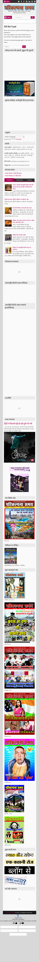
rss (26, 1)
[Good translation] (15, 923)
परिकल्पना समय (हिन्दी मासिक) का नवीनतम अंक (16, 199)
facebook (21, 1)
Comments (19, 180)
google (24, 1)
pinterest (34, 1)
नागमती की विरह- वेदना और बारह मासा (22, 208)
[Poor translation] (21, 923)
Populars (9, 180)
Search (33, 17)
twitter (18, 1)
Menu (8, 1)
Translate (16, 139)
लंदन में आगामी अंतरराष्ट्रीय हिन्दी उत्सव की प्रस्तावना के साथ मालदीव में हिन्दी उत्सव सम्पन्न (23, 187)
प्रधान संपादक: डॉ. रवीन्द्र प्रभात (13, 175)
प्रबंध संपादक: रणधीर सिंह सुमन (14, 173)
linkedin (29, 1)
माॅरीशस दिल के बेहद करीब (19, 235)
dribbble (32, 1)
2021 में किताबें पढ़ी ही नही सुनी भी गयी (18, 423)
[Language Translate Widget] (14, 136)
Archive (29, 180)
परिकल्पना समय (11, 912)
